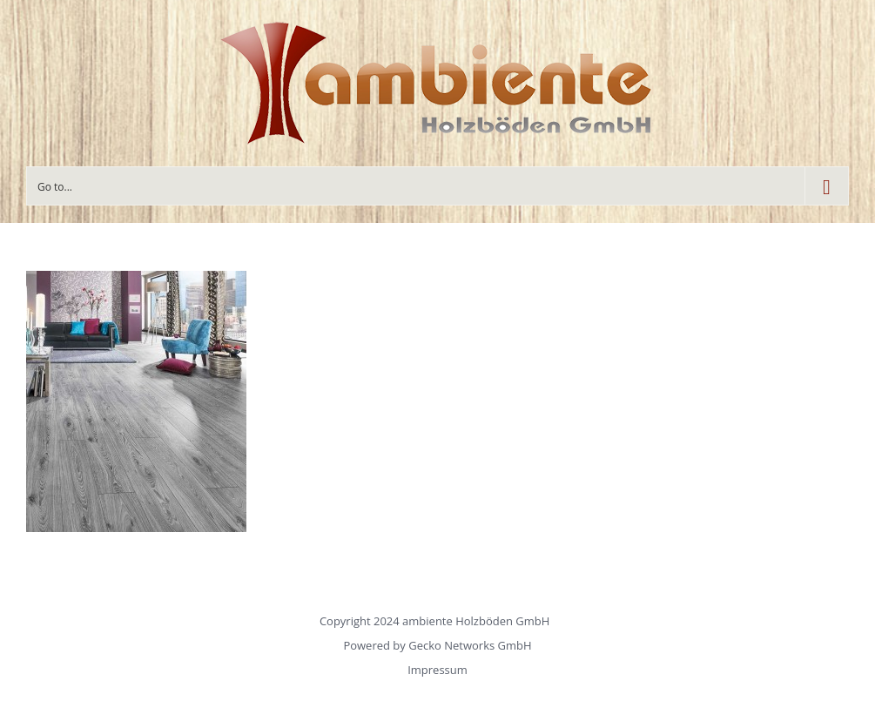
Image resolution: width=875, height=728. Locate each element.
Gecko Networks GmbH (469, 645)
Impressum (437, 669)
